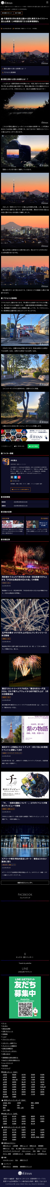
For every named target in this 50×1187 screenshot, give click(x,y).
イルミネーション (41, 1148)
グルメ (44, 1151)
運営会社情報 (6, 1028)
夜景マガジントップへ (25, 883)
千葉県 (33, 1079)
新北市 (14, 1116)
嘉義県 (14, 1134)
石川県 (33, 1082)
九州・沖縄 (6, 1110)
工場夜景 (15, 1146)
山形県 (5, 1077)
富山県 (24, 1082)
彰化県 (14, 1121)
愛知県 (5, 1084)
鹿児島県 (5, 1096)
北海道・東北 (7, 1103)
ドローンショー (26, 1151)
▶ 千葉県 (18, 13)
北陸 (18, 1105)
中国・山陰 (20, 1108)
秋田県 (42, 1074)
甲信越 (5, 1105)
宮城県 (33, 1074)
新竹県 (5, 1119)
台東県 (5, 1121)
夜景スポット (7, 1146)
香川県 (14, 1092)
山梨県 (5, 1082)
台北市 (5, 1116)
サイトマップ (6, 1068)
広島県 (33, 1089)
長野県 (14, 1082)
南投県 (24, 1121)
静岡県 (24, 1084)
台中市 (14, 1119)
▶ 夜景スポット (7, 13)
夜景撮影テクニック (26, 1166)
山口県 (42, 1089)
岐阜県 (14, 1084)
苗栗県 (33, 1121)
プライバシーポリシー (9, 1039)
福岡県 (42, 1092)
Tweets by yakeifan (25, 963)
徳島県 (5, 1092)
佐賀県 (5, 1094)
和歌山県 (43, 1087)
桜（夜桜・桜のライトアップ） (25, 1148)
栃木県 (33, 1077)
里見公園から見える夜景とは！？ (15, 68)
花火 (12, 1148)
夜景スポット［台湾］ (10, 1114)
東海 (32, 1105)
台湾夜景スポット (18, 1154)
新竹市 (42, 1116)
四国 (32, 1108)
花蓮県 (5, 1123)
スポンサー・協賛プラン (9, 1043)
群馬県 (42, 1077)
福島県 (14, 1077)
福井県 (42, 1082)
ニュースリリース (7, 1063)
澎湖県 (14, 1123)
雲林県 (5, 1134)
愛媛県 (24, 1092)
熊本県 (24, 1094)
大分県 (33, 1094)
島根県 (14, 1089)
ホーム (4, 1023)
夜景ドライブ (24, 1160)
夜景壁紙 (15, 1166)
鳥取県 (5, 1089)
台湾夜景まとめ (42, 1154)
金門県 (24, 1123)
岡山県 (24, 1089)
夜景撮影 (40, 1146)
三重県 (33, 1084)
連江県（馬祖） (35, 1137)
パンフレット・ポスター (9, 1051)
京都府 (5, 1087)
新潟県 (42, 1079)
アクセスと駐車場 (10, 72)
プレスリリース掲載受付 (9, 1046)
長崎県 (14, 1094)
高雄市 (33, 1119)
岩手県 (24, 1074)
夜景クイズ (6, 1148)
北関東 (19, 1103)
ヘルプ (4, 1037)
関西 (4, 1108)
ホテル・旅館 (7, 1154)
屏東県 (42, 1119)
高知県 (33, 1092)
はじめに (5, 1026)
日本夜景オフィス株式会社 (20, 1181)
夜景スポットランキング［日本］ (15, 1100)
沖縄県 (14, 1096)
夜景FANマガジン (9, 1143)
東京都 (5, 1079)
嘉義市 (14, 1139)
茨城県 (24, 1077)
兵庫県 (14, 1087)
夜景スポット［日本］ (10, 1072)
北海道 (5, 1074)
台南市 (24, 1119)
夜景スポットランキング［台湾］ (15, 1127)
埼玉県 (24, 1079)
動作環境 (5, 1066)
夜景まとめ (33, 1146)
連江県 (33, 1123)
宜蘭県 (42, 1121)
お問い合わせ (6, 1054)
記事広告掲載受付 (7, 1048)
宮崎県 (42, 1094)
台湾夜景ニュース (30, 1154)
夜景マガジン (7, 1166)
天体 (34, 1151)
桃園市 (24, 1116)
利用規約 (5, 1034)
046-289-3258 (24, 1179)
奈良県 (33, 1087)
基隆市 (33, 1116)
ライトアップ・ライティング (11, 1151)
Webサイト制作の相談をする (11, 1060)
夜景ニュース (24, 1146)
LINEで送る (33, 446)
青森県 (14, 1074)
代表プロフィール (7, 1031)
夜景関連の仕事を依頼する (10, 1057)
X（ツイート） (19, 446)
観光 (38, 1151)
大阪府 (42, 1084)
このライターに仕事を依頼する (20, 489)
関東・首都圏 (35, 1103)
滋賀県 (24, 1087)
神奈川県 (15, 1079)
